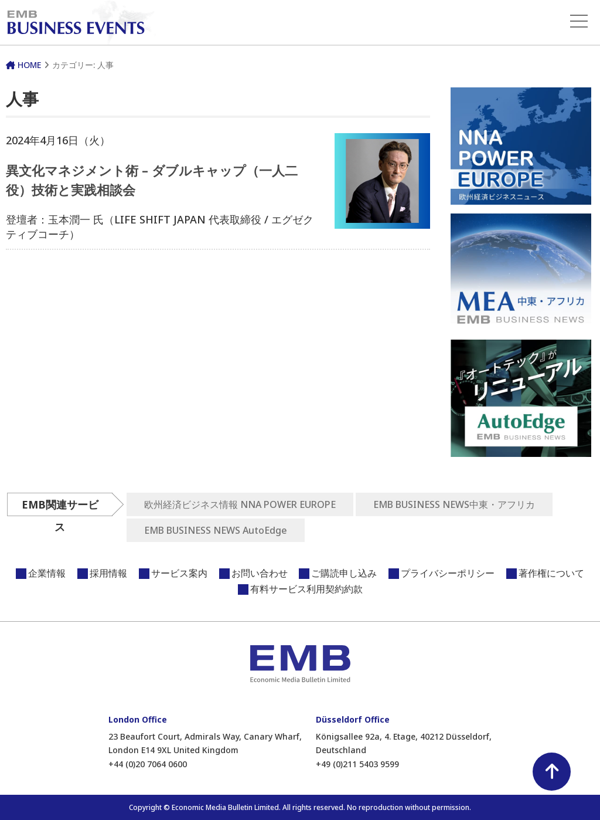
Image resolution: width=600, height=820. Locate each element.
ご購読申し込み (344, 573)
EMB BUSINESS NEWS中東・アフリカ (454, 504)
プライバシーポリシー (448, 573)
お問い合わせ (259, 573)
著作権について (551, 573)
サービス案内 (179, 573)
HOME (23, 64)
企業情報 (47, 573)
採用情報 (108, 573)
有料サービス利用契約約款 (306, 588)
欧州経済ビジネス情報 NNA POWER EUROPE (240, 504)
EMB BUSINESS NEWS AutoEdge (215, 530)
